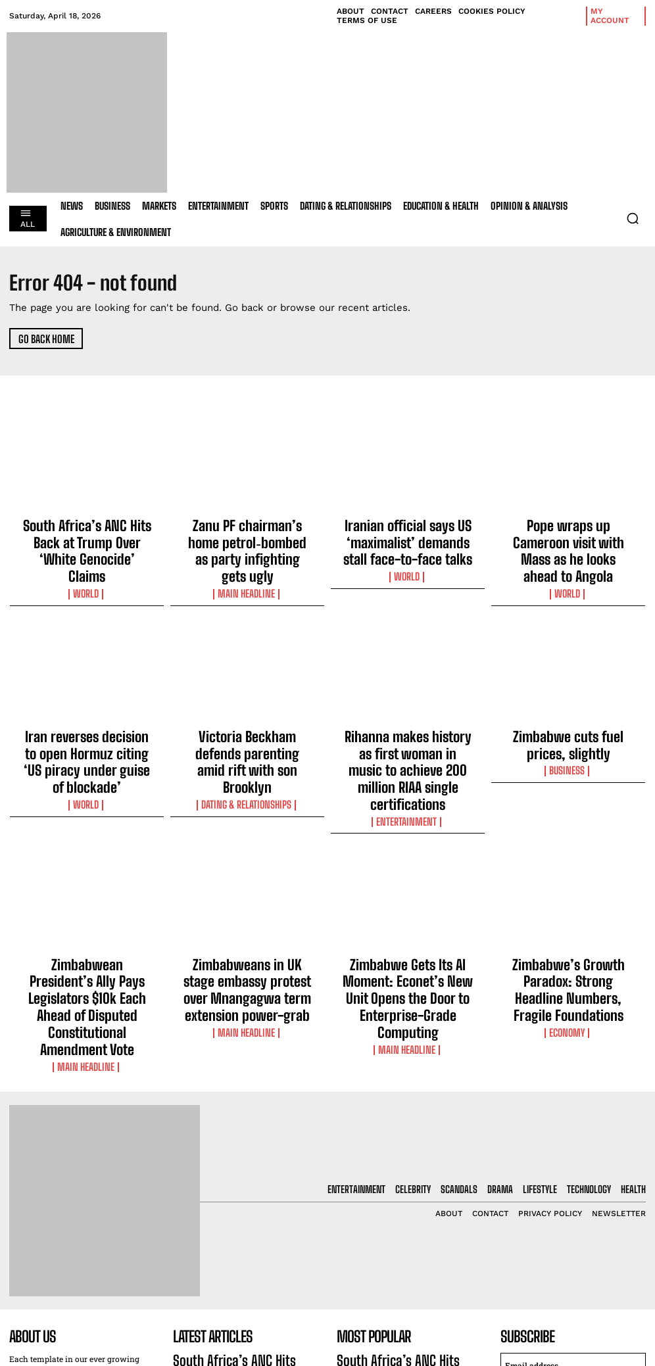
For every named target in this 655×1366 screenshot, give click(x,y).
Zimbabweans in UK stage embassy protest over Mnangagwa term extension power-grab (247, 896)
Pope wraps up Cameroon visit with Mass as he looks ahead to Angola (568, 535)
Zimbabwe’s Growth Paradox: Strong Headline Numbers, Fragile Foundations (568, 890)
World (87, 560)
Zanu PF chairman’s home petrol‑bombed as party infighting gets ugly (247, 535)
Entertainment (408, 738)
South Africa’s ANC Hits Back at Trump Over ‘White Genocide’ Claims (87, 535)
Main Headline (247, 560)
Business (568, 726)
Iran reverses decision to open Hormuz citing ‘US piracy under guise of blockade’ (87, 712)
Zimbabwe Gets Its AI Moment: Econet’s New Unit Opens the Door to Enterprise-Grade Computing (408, 890)
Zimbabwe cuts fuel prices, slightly (568, 706)
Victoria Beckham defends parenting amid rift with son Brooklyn (247, 712)
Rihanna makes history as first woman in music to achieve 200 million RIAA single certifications (408, 712)
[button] (632, 218)
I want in (573, 1254)
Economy (568, 915)
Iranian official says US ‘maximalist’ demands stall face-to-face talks (408, 535)
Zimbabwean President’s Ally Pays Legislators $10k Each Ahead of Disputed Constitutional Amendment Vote (87, 896)
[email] (573, 1223)
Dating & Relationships (247, 738)
